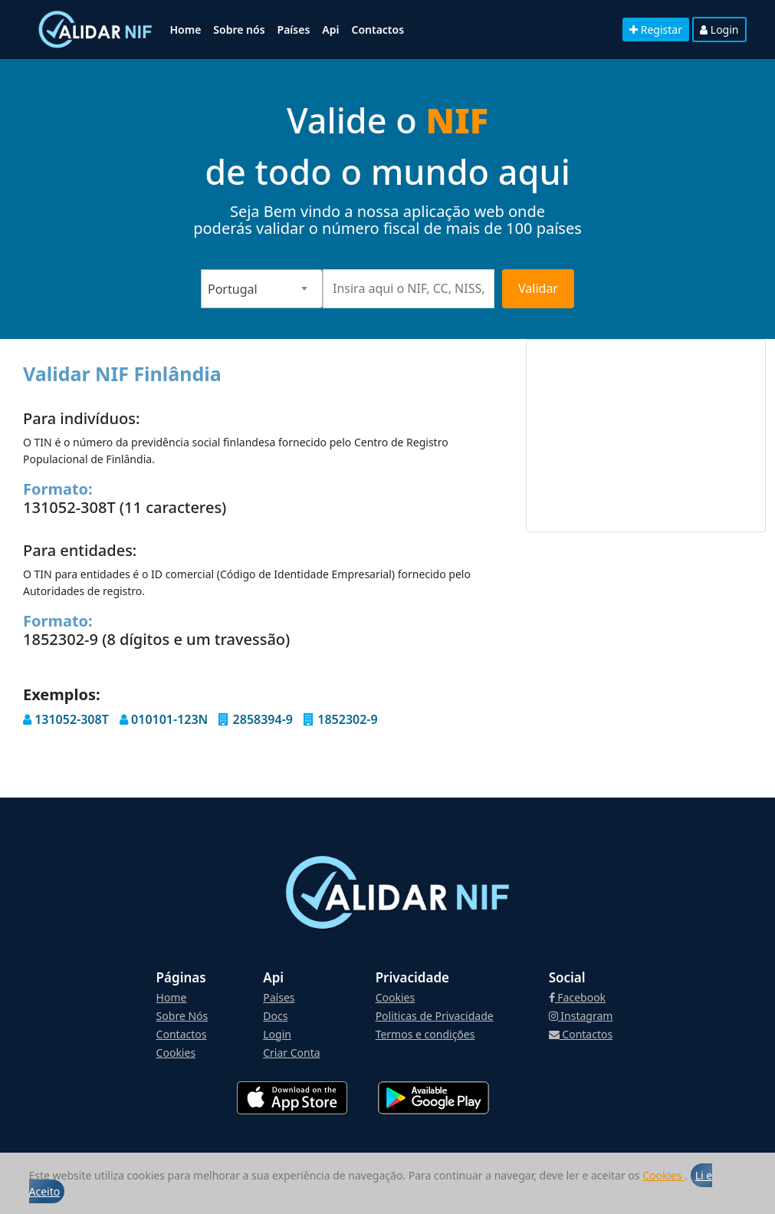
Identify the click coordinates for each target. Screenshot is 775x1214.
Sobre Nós (182, 1015)
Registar (655, 29)
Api (330, 29)
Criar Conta (291, 1052)
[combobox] (262, 288)
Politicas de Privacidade (435, 1015)
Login (719, 29)
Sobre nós (238, 29)
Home (186, 29)
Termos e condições (425, 1034)
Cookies (663, 1175)
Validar (538, 288)
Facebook (577, 997)
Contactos (377, 29)
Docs (275, 1015)
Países (293, 29)
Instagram (581, 1015)
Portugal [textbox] (233, 289)
